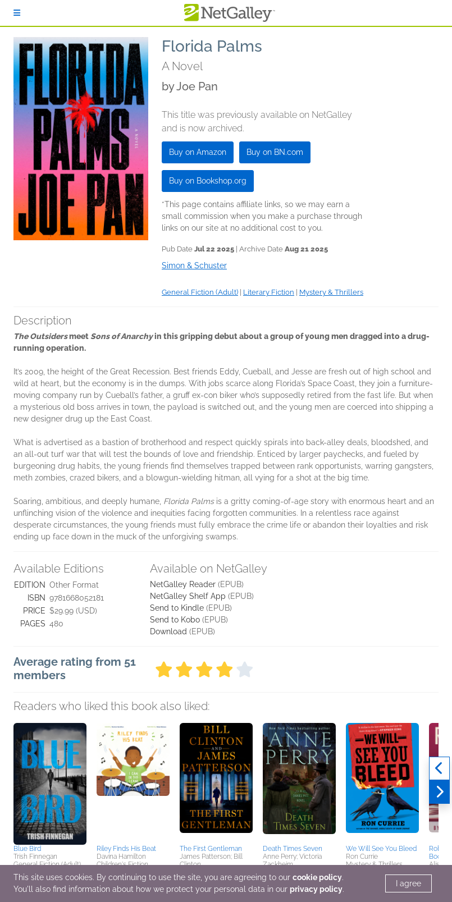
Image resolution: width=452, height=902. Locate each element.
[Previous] (439, 768)
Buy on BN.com (274, 152)
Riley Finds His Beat (126, 849)
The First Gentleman (211, 849)
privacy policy (316, 889)
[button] (49, 782)
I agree (408, 883)
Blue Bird (27, 849)
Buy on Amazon (197, 152)
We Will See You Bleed (381, 849)
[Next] (439, 792)
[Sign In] (17, 13)
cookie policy (317, 877)
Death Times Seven (292, 849)
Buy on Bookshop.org (207, 180)
